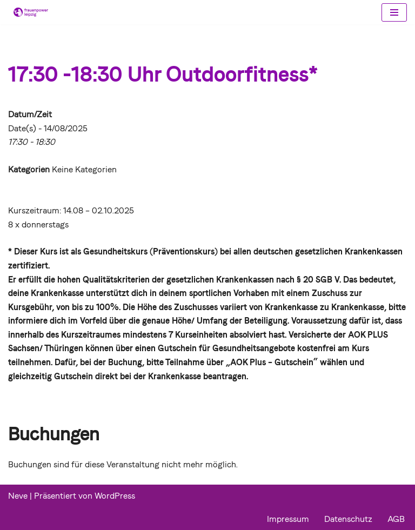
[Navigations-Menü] (394, 12)
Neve (18, 496)
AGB (396, 519)
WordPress (115, 496)
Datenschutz (348, 519)
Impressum (288, 519)
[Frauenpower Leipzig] (28, 12)
